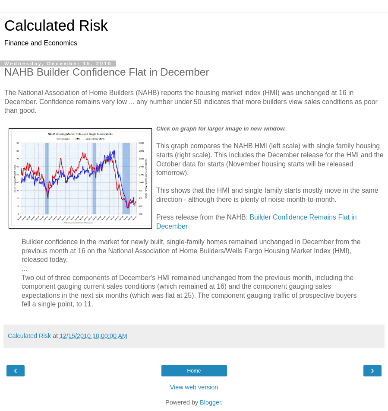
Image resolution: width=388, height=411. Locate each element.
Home (194, 371)
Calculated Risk (56, 25)
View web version (194, 387)
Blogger (210, 402)
